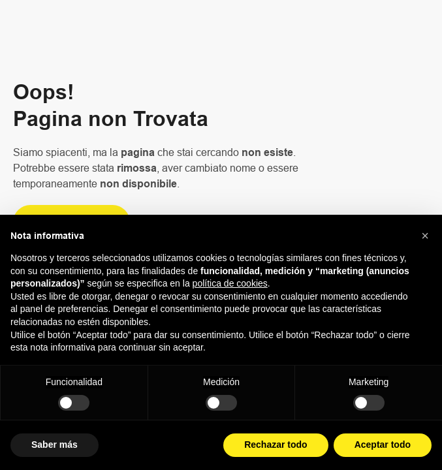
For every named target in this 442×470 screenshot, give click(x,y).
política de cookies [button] (230, 283)
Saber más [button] (54, 444)
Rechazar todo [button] (275, 444)
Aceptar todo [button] (383, 444)
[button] (425, 235)
